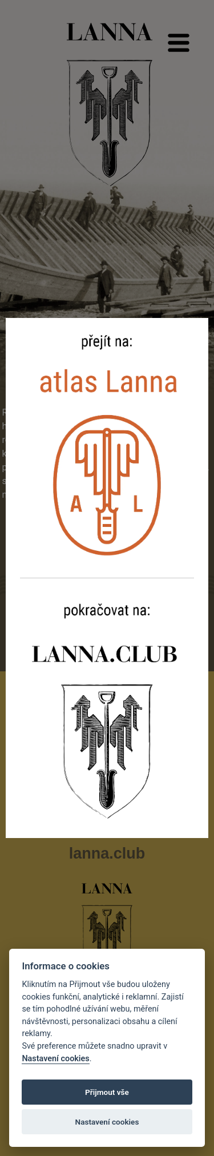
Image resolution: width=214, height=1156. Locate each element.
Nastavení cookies (55, 1059)
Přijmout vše (107, 1092)
